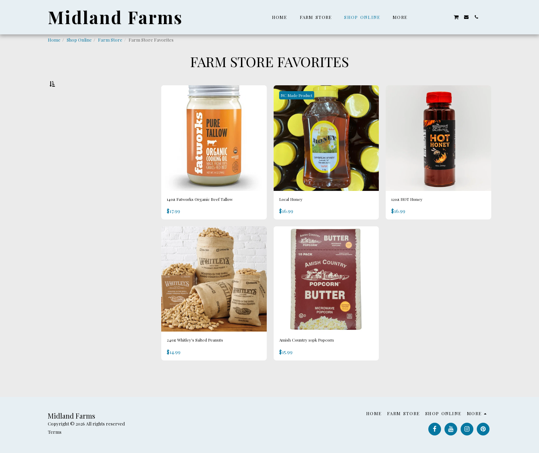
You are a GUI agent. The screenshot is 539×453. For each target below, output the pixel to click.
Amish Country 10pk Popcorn (317, 361)
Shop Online (79, 40)
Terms (55, 432)
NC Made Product (300, 113)
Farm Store (110, 40)
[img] (214, 155)
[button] (426, 17)
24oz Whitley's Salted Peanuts (205, 361)
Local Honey (295, 218)
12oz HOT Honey (412, 218)
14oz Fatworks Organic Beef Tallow (212, 218)
